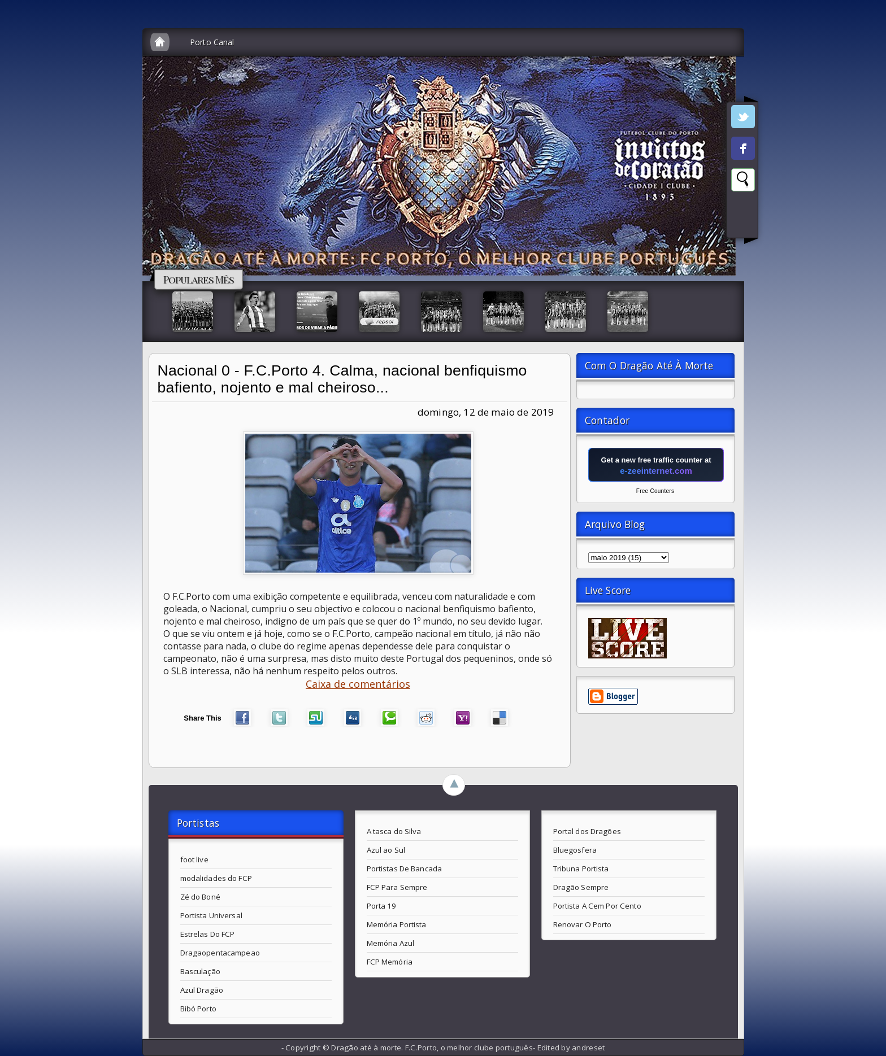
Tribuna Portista (581, 868)
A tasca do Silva (394, 831)
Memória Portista (397, 924)
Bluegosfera (575, 850)
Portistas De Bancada (404, 868)
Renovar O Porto (582, 924)
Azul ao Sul (386, 850)
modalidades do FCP (216, 878)
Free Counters (655, 491)
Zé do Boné (200, 897)
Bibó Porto (198, 1008)
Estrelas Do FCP (207, 934)
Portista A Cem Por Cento (597, 906)
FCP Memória (389, 962)
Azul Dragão (201, 990)
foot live (194, 859)
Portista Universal (211, 915)
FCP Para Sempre (397, 887)
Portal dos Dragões (587, 831)
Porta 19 (382, 906)
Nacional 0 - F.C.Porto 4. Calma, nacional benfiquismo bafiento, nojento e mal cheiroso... (342, 379)
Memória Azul (391, 943)
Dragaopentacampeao (220, 953)
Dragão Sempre (581, 887)
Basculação (200, 971)
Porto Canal (212, 42)
